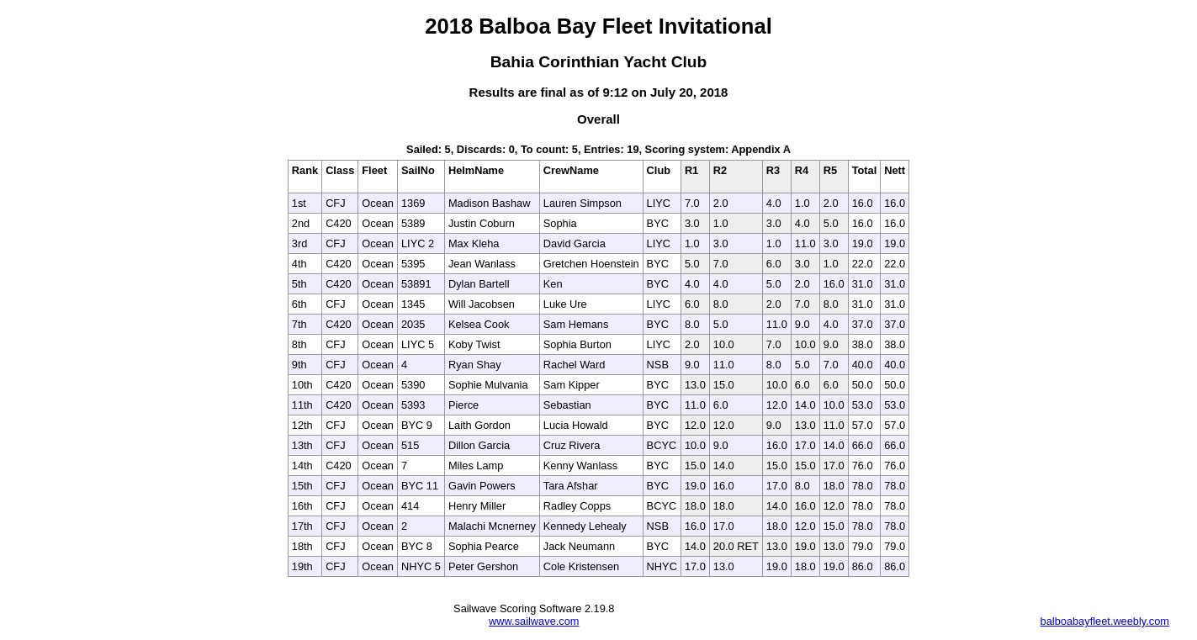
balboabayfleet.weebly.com (1105, 621)
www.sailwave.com (534, 621)
